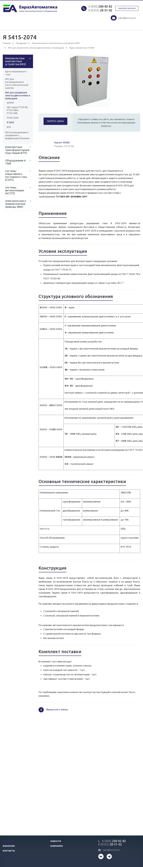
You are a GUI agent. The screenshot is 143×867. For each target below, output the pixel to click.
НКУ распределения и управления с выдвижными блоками (17, 135)
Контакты (9, 851)
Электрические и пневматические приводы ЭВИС (15, 203)
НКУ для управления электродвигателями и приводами (17, 95)
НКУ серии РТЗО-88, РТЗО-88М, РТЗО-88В (17, 110)
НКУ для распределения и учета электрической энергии (16, 83)
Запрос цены (55, 121)
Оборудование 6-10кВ (15, 162)
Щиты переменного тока (16, 73)
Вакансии (9, 846)
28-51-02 (100, 10)
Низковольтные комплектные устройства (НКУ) (15, 61)
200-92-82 (100, 6)
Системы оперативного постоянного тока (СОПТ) (16, 175)
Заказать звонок (127, 8)
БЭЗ (9, 127)
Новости (55, 841)
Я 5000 (10, 122)
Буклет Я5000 (62, 142)
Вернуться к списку (53, 709)
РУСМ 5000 (12, 118)
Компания (56, 846)
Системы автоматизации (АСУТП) (14, 190)
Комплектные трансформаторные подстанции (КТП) (17, 150)
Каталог (8, 841)
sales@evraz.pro (127, 18)
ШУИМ (10, 102)
